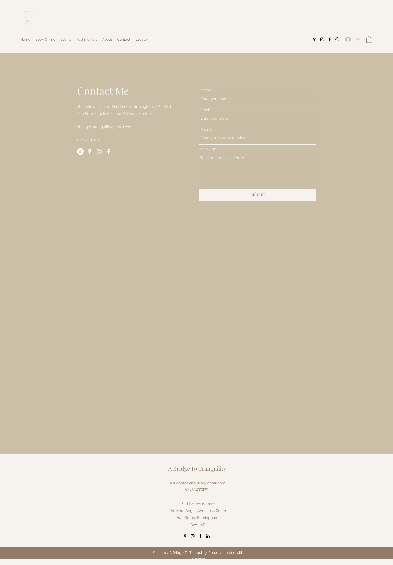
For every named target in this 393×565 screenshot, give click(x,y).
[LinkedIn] (207, 536)
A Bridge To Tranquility (197, 468)
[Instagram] (322, 39)
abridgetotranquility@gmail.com (105, 127)
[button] (369, 39)
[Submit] (257, 195)
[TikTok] (80, 151)
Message (208, 149)
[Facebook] (329, 39)
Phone (206, 129)
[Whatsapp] (337, 39)
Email (205, 110)
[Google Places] (314, 39)
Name (205, 90)
